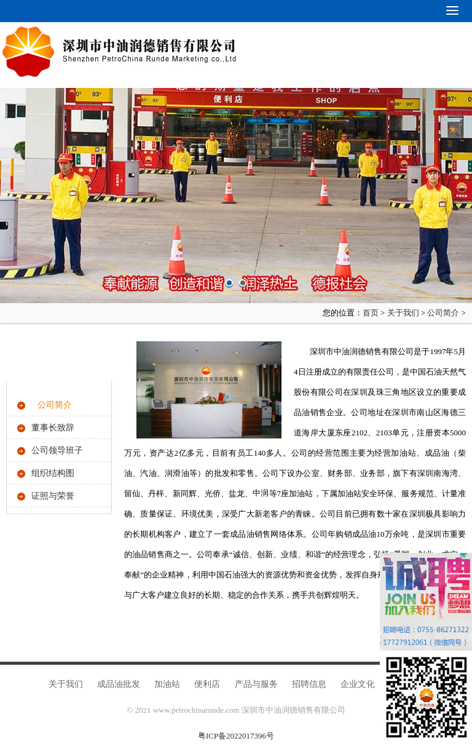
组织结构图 (52, 473)
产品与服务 (256, 684)
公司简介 (443, 312)
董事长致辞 (52, 427)
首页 (371, 312)
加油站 (167, 684)
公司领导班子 (57, 450)
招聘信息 (309, 684)
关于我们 (403, 312)
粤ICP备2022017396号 (236, 735)
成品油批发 (118, 684)
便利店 (207, 684)
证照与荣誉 (52, 496)
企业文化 (357, 684)
